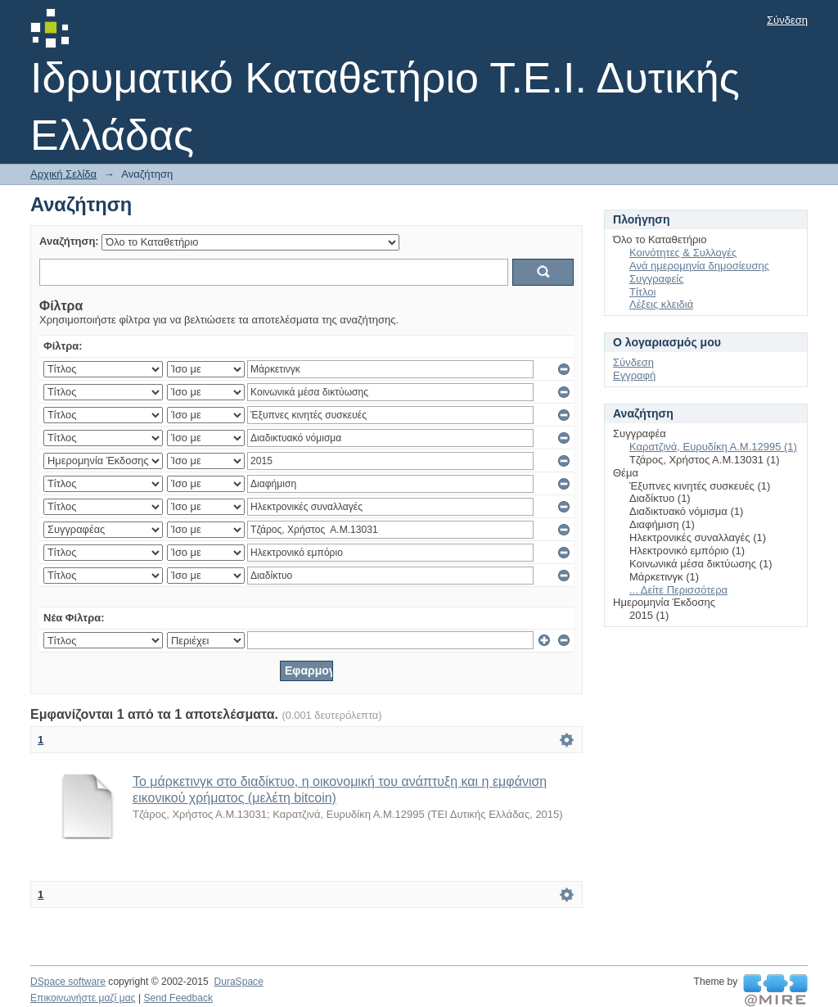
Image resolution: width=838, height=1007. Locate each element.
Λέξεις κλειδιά (661, 304)
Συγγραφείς (656, 279)
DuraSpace (238, 981)
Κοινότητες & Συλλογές (683, 252)
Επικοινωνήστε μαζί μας (83, 998)
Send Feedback (178, 998)
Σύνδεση (787, 20)
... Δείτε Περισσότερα (678, 590)
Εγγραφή (634, 375)
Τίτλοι (642, 292)
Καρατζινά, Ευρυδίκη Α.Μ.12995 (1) (713, 446)
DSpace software (68, 981)
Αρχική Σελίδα (63, 174)
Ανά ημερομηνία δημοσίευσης (699, 266)
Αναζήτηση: (69, 241)
